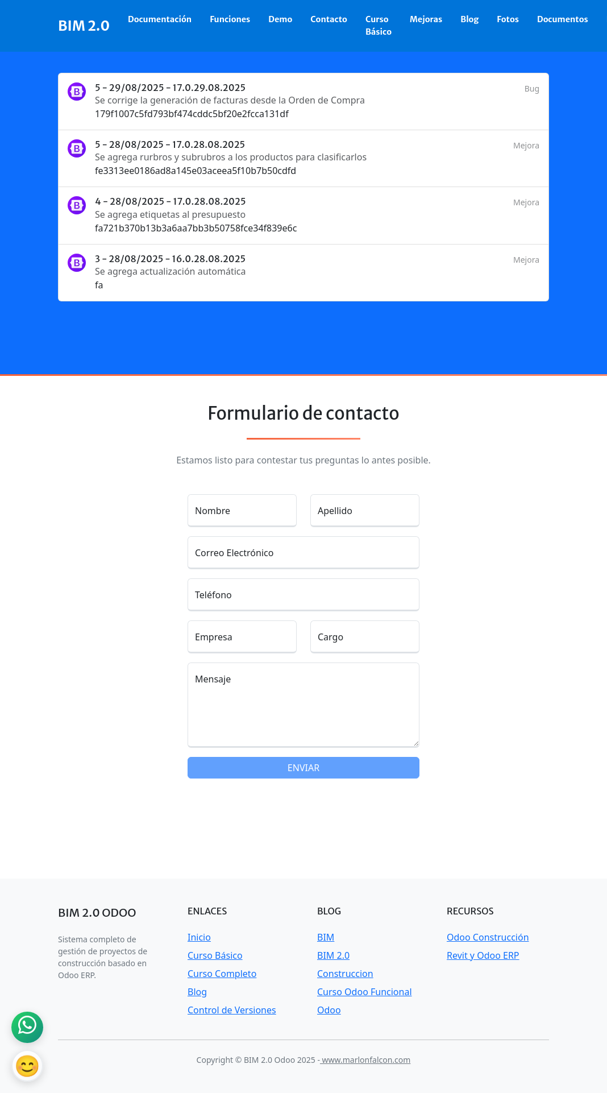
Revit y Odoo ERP (483, 955)
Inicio (199, 937)
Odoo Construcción (488, 937)
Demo (280, 19)
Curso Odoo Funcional (364, 992)
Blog (469, 19)
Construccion (345, 973)
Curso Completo (222, 973)
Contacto (328, 19)
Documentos (562, 19)
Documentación (160, 19)
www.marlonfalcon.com (365, 1059)
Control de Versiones (232, 1010)
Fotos (508, 19)
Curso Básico (378, 25)
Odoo (329, 1010)
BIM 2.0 (84, 26)
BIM (325, 937)
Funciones (230, 19)
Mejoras (426, 19)
